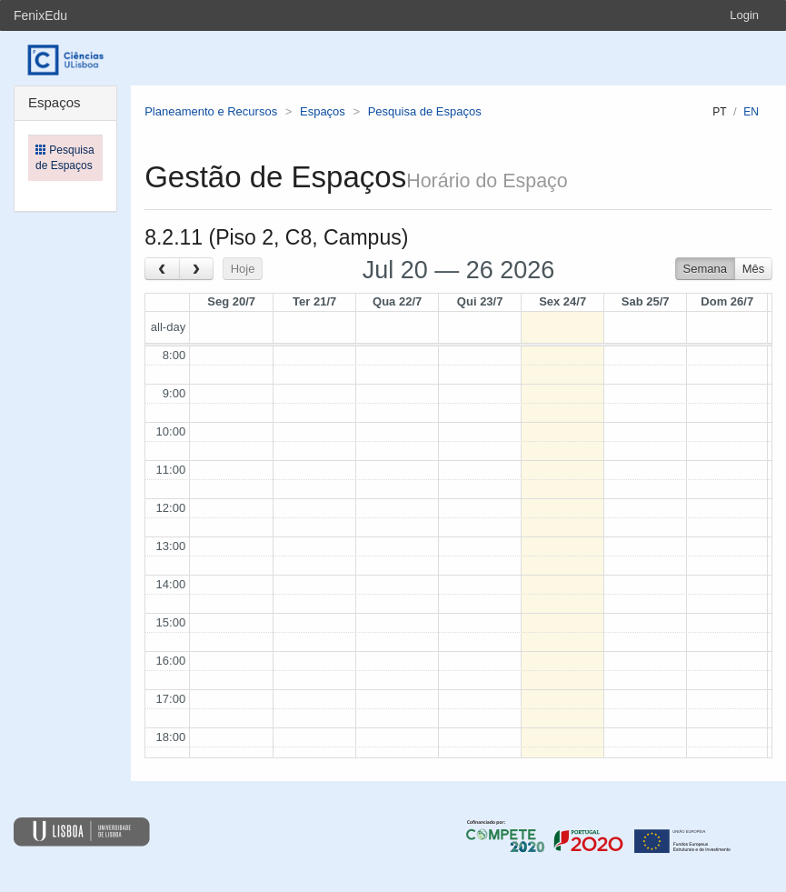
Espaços (322, 111)
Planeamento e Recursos (210, 111)
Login (744, 15)
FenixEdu (40, 15)
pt (719, 111)
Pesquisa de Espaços (425, 111)
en (751, 111)
